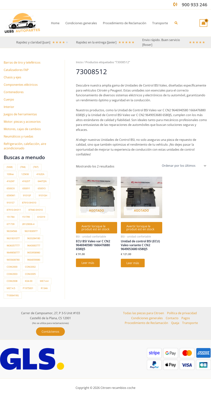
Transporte (190, 323)
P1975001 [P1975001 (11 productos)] (28, 288)
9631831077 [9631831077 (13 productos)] (13, 238)
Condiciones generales (147, 318)
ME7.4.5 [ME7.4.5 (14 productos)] (11, 288)
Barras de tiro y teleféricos (22, 62)
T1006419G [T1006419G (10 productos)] (13, 295)
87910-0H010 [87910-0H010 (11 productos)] (29, 202)
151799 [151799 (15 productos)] (26, 216)
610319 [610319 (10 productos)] (41, 216)
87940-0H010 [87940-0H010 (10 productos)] (35, 209)
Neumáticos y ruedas (18, 136)
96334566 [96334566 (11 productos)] (12, 231)
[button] (176, 23)
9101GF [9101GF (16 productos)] (27, 195)
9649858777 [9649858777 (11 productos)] (13, 252)
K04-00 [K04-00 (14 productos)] (28, 281)
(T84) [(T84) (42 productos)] (22, 167)
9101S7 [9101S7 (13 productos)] (10, 202)
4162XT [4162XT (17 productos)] (26, 181)
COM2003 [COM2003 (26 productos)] (12, 274)
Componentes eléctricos (21, 85)
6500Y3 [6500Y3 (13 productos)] (41, 188)
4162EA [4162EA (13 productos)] (40, 174)
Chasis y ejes (12, 77)
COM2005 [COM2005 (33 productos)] (30, 274)
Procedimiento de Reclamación (146, 323)
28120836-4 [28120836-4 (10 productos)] (28, 224)
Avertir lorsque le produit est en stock (95, 227)
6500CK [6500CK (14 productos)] (11, 188)
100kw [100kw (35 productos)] (10, 174)
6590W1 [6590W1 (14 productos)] (11, 195)
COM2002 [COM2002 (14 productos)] (30, 266)
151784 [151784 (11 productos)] (10, 216)
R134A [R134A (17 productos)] (44, 288)
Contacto (172, 318)
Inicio (79, 62)
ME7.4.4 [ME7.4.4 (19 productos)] (44, 281)
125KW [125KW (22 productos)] (25, 174)
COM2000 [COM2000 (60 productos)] (12, 266)
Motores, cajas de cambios (22, 129)
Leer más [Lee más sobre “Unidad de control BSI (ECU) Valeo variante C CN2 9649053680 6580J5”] (132, 263)
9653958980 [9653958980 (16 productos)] (33, 252)
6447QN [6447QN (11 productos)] (42, 181)
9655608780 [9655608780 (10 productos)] (13, 259)
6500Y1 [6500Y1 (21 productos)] (26, 188)
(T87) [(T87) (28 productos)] (35, 167)
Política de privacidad (182, 313)
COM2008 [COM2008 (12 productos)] (12, 281)
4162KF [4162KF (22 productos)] (11, 181)
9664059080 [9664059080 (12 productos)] (33, 259)
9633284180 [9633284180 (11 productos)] (33, 238)
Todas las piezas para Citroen (143, 313)
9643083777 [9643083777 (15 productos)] (33, 245)
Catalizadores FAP (16, 70)
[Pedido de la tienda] (183, 165)
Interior (9, 107)
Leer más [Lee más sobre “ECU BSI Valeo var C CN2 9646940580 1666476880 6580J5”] (87, 263)
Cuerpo (9, 99)
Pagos (185, 318)
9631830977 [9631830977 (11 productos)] (31, 231)
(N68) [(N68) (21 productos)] (10, 167)
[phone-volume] (175, 4)
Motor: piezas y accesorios (22, 122)
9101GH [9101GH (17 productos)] (43, 195)
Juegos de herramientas (20, 114)
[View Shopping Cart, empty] (203, 23)
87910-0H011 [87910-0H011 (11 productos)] (14, 209)
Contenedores (14, 92)
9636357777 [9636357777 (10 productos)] (13, 245)
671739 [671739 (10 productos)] (10, 224)
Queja (175, 323)
